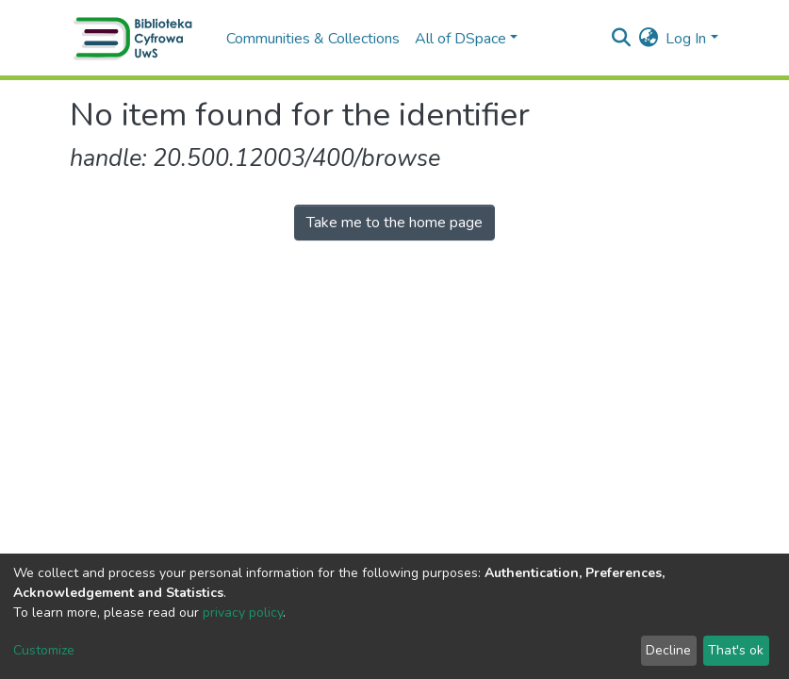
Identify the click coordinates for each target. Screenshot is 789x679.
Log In (686, 38)
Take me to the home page (394, 222)
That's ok (736, 650)
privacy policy (243, 612)
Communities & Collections (313, 38)
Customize (43, 650)
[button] (648, 38)
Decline (668, 650)
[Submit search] (621, 38)
